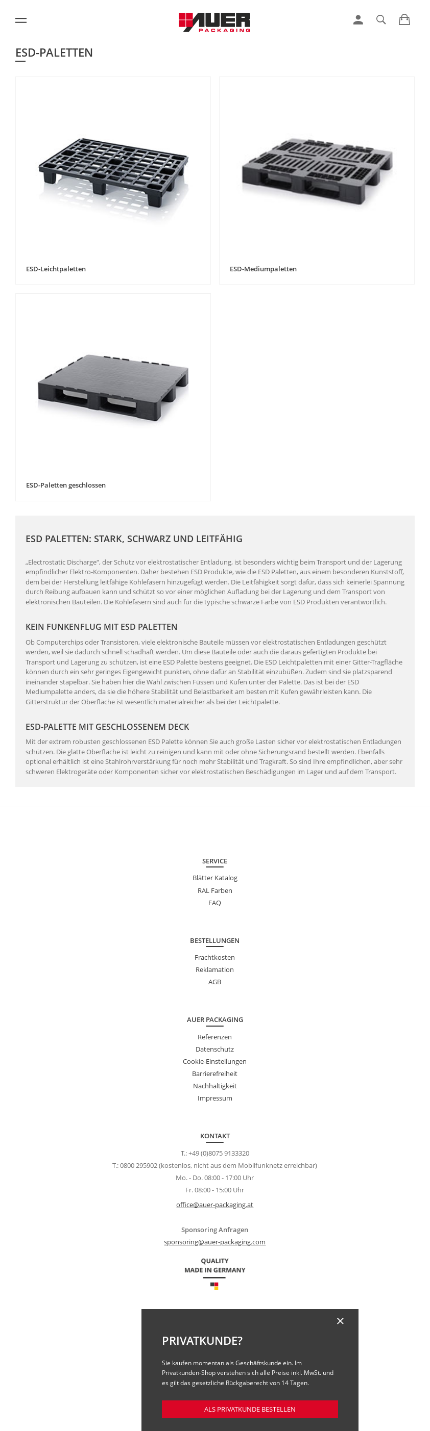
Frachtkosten (215, 957)
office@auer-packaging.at (214, 1204)
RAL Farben (215, 890)
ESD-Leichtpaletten (56, 268)
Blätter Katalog (215, 877)
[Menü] (21, 20)
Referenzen (215, 1036)
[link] (358, 20)
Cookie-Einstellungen (215, 1061)
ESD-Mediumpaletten (263, 268)
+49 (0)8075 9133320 (218, 1153)
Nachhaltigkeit (215, 1085)
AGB (214, 981)
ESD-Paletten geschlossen (66, 485)
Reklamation (215, 969)
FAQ (214, 902)
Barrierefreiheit (214, 1073)
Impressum (215, 1098)
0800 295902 (138, 1165)
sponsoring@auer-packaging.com (215, 1241)
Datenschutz (215, 1049)
